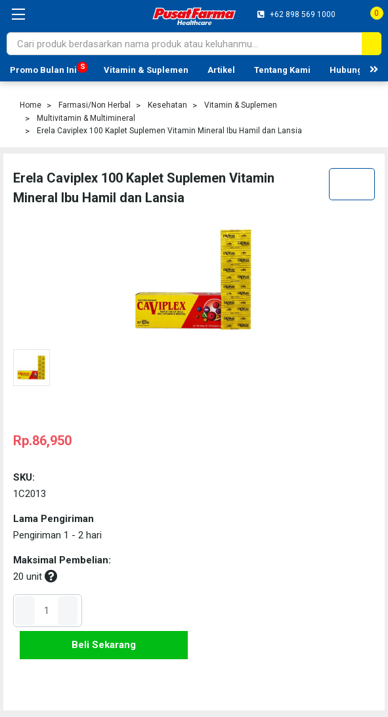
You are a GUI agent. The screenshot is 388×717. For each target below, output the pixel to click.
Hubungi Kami (359, 70)
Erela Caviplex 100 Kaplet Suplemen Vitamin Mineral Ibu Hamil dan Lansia (169, 130)
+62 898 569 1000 (301, 14)
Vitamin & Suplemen (146, 70)
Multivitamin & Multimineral (86, 118)
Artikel (221, 70)
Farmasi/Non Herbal (94, 105)
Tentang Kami (282, 70)
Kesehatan (167, 105)
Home (30, 105)
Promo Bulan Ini (43, 70)
